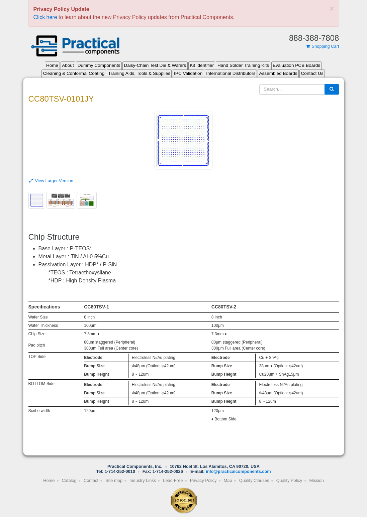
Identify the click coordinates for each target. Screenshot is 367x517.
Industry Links (142, 480)
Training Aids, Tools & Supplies (139, 73)
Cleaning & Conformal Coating (74, 73)
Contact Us (312, 73)
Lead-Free (173, 480)
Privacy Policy (203, 480)
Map (228, 480)
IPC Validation (188, 73)
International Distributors (230, 73)
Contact (91, 480)
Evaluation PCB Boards (296, 65)
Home (52, 65)
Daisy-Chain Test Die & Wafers (155, 65)
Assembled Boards (278, 73)
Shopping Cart (322, 46)
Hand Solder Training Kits (243, 65)
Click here (45, 17)
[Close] (331, 9)
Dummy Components (99, 65)
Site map (113, 480)
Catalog (69, 480)
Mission (316, 480)
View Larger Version (50, 180)
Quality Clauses (254, 480)
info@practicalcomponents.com (238, 471)
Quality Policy (289, 480)
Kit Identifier (202, 65)
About (68, 65)
